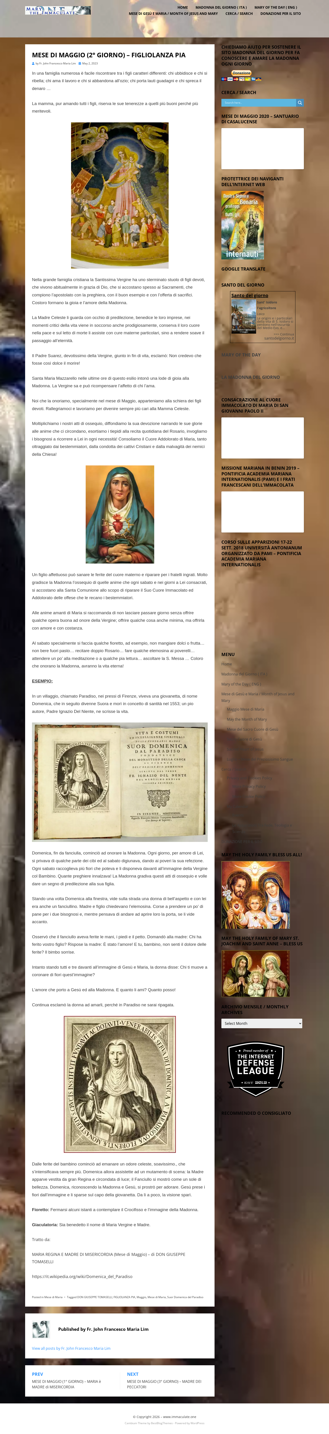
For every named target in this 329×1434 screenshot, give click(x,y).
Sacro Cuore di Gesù (244, 737)
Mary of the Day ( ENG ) (278, 14)
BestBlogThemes (162, 1421)
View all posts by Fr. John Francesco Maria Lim (71, 1346)
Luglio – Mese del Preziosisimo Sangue (260, 757)
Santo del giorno (249, 293)
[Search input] (260, 101)
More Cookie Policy (248, 794)
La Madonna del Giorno (250, 375)
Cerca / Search (242, 20)
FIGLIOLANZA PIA (124, 1295)
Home (185, 14)
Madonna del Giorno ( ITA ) (224, 14)
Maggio (141, 1295)
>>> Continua (284, 332)
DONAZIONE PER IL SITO (283, 20)
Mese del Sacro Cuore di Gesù (252, 727)
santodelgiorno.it (279, 336)
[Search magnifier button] (300, 101)
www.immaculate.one (179, 1415)
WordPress (197, 1421)
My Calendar (237, 804)
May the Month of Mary (247, 717)
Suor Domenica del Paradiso (185, 1295)
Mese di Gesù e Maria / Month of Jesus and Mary (176, 20)
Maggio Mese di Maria (245, 707)
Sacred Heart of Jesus (245, 747)
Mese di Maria (53, 1295)
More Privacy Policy (249, 784)
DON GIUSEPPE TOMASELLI (94, 1295)
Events (238, 813)
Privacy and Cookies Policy (249, 775)
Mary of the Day (241, 353)
